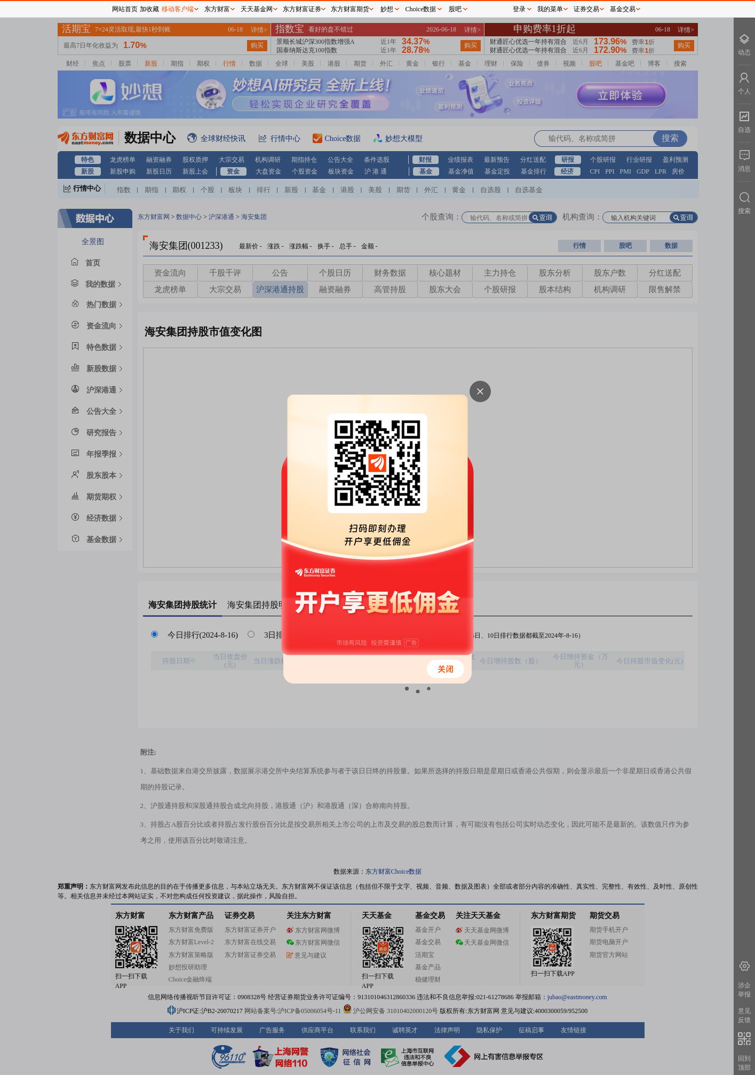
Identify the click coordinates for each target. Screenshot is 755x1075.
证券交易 (586, 9)
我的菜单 (550, 9)
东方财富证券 (302, 9)
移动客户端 (178, 9)
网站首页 (125, 9)
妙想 (386, 9)
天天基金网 (257, 9)
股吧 (455, 9)
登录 (519, 9)
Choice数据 (421, 9)
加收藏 (149, 9)
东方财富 (217, 9)
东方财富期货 (350, 9)
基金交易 (622, 9)
